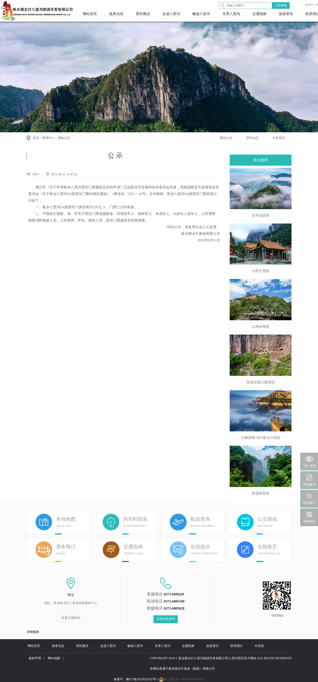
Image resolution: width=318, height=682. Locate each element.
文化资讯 (279, 138)
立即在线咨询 (165, 619)
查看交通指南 (70, 617)
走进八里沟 (171, 14)
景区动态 (252, 138)
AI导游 (259, 646)
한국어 (309, 4)
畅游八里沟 (201, 14)
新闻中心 (48, 138)
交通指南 (259, 14)
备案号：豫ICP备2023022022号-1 (136, 679)
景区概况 (143, 14)
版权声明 (35, 658)
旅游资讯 (286, 14)
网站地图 (54, 658)
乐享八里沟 (231, 14)
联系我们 (236, 646)
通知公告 (64, 138)
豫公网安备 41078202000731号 (181, 679)
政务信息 (116, 14)
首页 (36, 138)
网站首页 (90, 14)
